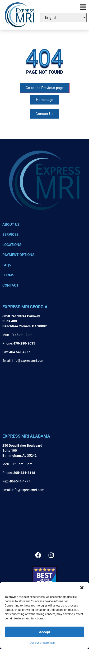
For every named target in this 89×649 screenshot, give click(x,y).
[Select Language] (63, 17)
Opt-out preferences (42, 642)
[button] (82, 587)
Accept (44, 632)
